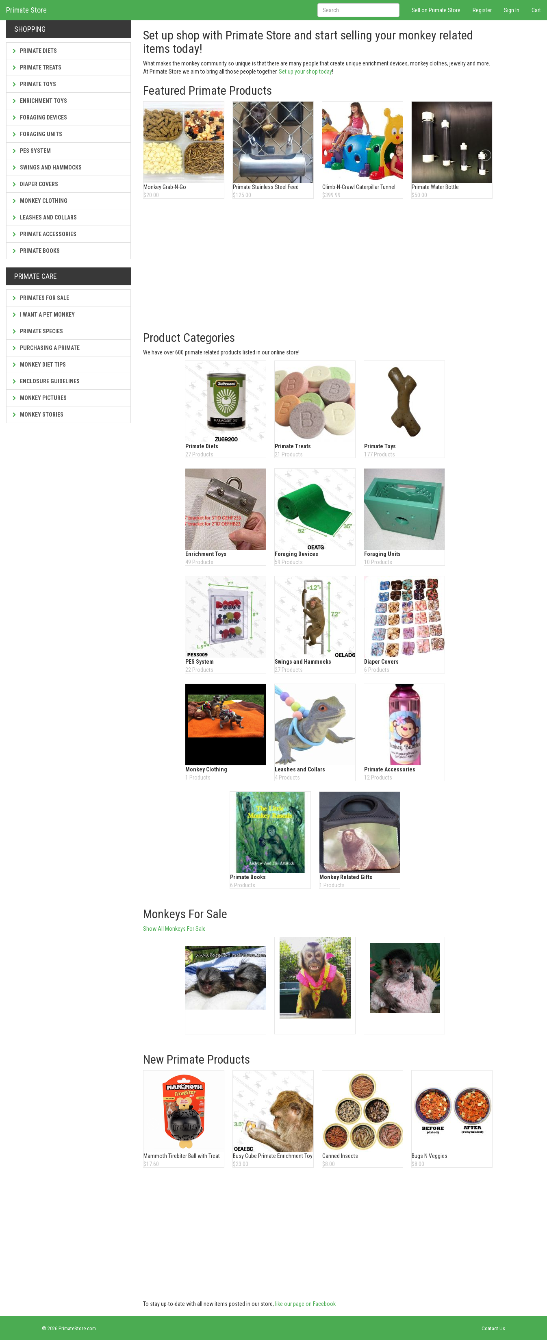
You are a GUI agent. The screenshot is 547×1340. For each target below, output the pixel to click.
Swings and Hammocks (47, 167)
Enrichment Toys (40, 101)
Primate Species (38, 331)
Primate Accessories (44, 234)
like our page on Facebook (305, 1304)
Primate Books (36, 251)
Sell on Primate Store (436, 10)
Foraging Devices (40, 117)
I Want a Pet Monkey (44, 314)
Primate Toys (34, 84)
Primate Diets (35, 51)
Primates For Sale (41, 298)
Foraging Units (37, 134)
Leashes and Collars (45, 217)
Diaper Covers (35, 184)
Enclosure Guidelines (46, 381)
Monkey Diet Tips (39, 364)
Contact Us (493, 1328)
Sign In (511, 10)
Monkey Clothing (40, 201)
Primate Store (26, 10)
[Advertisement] (319, 266)
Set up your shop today (305, 71)
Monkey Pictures (40, 398)
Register (482, 10)
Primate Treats (37, 67)
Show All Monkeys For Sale (174, 928)
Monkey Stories (38, 414)
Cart (536, 10)
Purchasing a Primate (46, 348)
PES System (32, 151)
